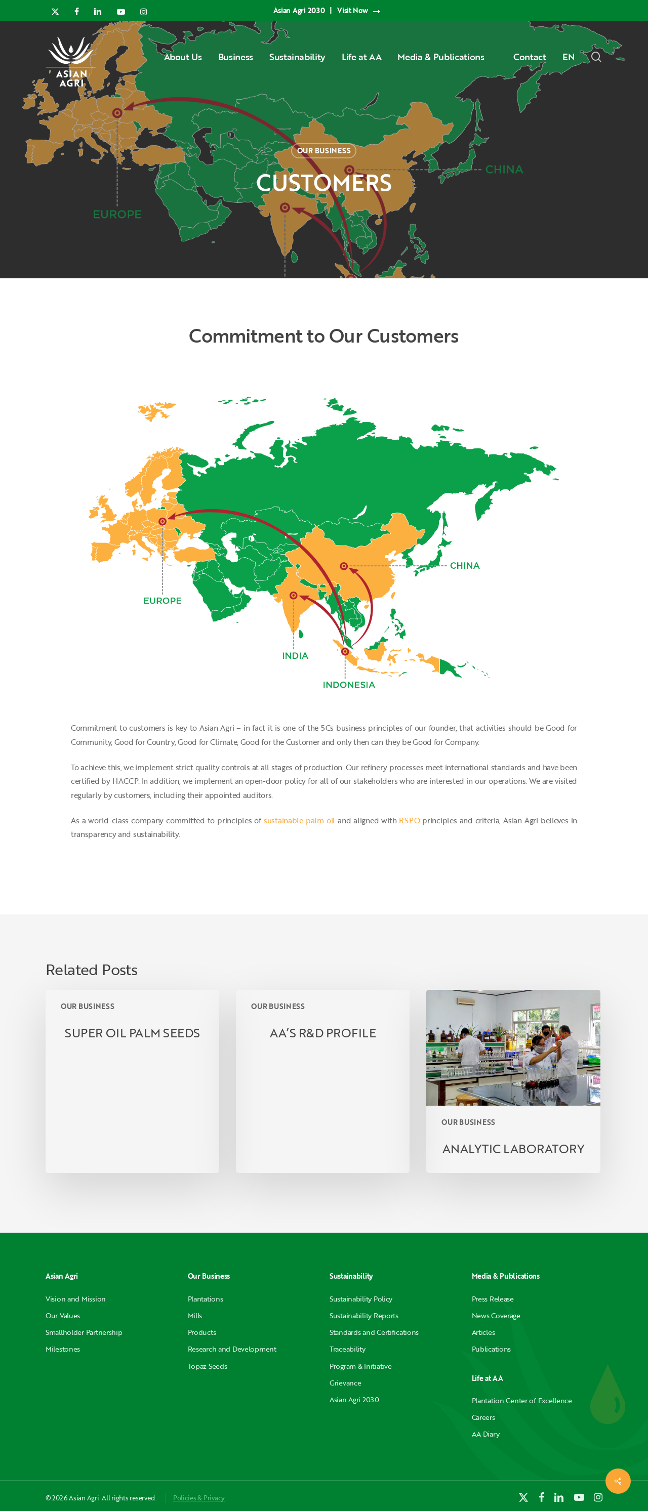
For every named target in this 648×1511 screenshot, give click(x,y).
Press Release (493, 1298)
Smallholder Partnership (84, 1332)
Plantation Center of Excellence (522, 1400)
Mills (195, 1315)
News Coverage (496, 1315)
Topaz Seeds (207, 1366)
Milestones (63, 1349)
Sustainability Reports (364, 1315)
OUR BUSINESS (324, 150)
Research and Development (232, 1349)
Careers (483, 1417)
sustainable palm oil (299, 820)
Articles (483, 1332)
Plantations (205, 1298)
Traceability (348, 1349)
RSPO (409, 820)
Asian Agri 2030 (354, 1399)
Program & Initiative (360, 1366)
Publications (491, 1349)
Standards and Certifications (374, 1332)
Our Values (63, 1315)
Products (202, 1332)
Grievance (345, 1382)
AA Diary (486, 1434)
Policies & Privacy (199, 1498)
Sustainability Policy (361, 1298)
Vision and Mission (76, 1298)
